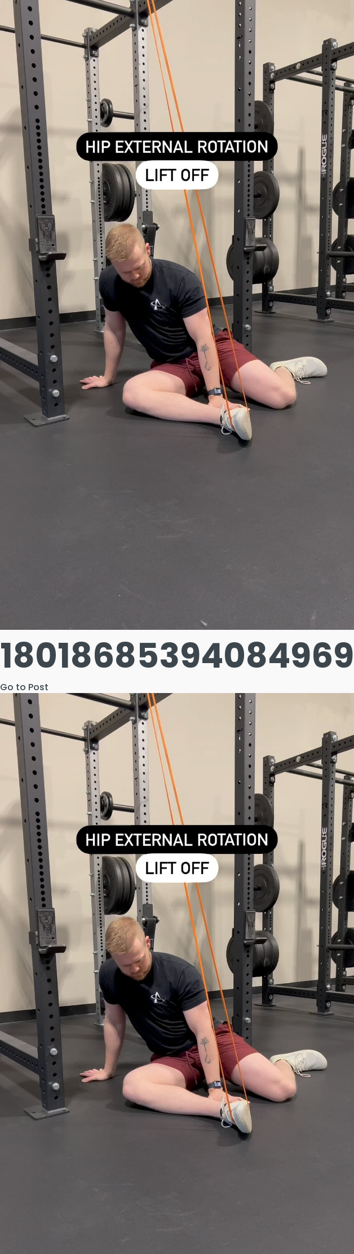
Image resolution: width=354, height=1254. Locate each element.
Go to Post (24, 687)
